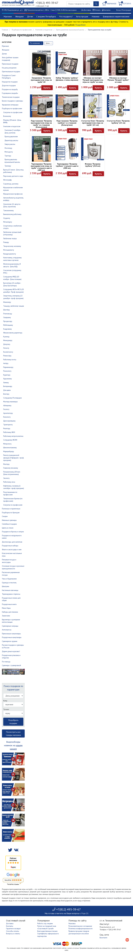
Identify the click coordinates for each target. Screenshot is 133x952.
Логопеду (8, 148)
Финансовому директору (12, 333)
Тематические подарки (10, 97)
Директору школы (11, 140)
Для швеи (7, 390)
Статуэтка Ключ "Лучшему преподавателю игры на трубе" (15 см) (92, 123)
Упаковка (71, 923)
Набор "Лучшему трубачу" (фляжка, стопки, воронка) (67, 79)
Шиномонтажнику (10, 447)
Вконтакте (103, 938)
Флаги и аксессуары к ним (11, 549)
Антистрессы (6, 630)
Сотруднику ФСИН (10, 440)
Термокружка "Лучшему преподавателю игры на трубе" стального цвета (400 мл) (41, 167)
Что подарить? (66, 16)
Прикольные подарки (10, 64)
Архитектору (8, 413)
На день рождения (9, 68)
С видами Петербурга (46, 16)
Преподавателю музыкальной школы (70, 30)
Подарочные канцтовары (11, 637)
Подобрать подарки (13, 722)
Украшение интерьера (10, 105)
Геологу (6, 409)
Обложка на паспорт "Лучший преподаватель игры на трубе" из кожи (92, 80)
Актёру (5, 363)
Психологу (7, 371)
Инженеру (7, 302)
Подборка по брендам (10, 512)
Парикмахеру (8, 367)
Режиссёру (7, 356)
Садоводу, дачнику (10, 184)
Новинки (95, 16)
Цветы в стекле (7, 528)
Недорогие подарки (10, 82)
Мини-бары (6, 608)
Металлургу (7, 222)
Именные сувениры (9, 520)
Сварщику (7, 317)
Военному (7, 116)
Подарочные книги (9, 604)
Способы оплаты (12, 931)
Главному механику (10, 468)
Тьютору (8, 156)
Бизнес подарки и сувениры (12, 101)
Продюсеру (7, 321)
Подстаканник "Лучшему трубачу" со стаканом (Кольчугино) (66, 123)
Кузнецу (6, 337)
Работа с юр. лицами (45, 923)
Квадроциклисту (9, 254)
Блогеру (6, 394)
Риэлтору (6, 428)
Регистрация (126, 10)
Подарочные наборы (10, 546)
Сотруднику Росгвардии (12, 398)
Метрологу (7, 444)
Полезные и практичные (11, 509)
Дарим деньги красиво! (11, 651)
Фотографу (7, 180)
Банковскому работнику (12, 214)
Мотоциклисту (8, 250)
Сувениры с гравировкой (11, 665)
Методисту (9, 152)
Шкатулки (5, 586)
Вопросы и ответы (13, 934)
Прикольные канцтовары (11, 634)
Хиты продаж (82, 16)
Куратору (6, 375)
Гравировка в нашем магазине (116, 16)
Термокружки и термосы (11, 594)
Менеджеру (7, 340)
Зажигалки (6, 616)
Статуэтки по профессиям (12, 112)
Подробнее (80, 24)
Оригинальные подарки (11, 71)
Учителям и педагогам (43, 30)
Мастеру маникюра (10, 402)
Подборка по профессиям (22, 30)
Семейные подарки (9, 524)
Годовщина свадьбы (10, 93)
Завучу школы (10, 144)
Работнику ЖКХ (9, 432)
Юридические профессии (13, 194)
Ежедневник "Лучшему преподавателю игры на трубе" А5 (41, 80)
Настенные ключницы (10, 590)
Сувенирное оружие (9, 641)
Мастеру (6, 464)
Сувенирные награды (10, 626)
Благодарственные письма (47, 931)
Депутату (6, 344)
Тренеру (8, 166)
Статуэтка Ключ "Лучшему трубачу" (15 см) (118, 122)
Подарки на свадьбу (10, 89)
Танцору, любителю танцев (13, 306)
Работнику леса (9, 482)
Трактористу (8, 425)
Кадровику (7, 329)
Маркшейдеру (8, 451)
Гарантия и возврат (13, 928)
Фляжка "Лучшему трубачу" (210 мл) (92, 165)
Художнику (7, 379)
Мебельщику (8, 325)
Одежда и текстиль (9, 583)
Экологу (6, 478)
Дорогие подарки (9, 85)
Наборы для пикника (10, 612)
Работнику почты (9, 360)
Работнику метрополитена (13, 436)
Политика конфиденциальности (80, 928)
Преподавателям (11, 136)
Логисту (6, 348)
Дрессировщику (9, 421)
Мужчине (8, 16)
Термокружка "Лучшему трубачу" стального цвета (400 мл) (67, 166)
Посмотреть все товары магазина (13, 733)
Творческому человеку (12, 246)
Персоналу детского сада (13, 176)
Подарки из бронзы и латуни (13, 532)
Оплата (97, 10)
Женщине (19, 16)
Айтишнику (7, 405)
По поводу (6, 662)
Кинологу (7, 417)
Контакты (107, 10)
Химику (6, 382)
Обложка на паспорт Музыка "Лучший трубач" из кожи (118, 80)
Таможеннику (8, 210)
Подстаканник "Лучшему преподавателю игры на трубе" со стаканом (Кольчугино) (41, 124)
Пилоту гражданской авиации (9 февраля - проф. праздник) (13, 457)
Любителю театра (10, 238)
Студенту (6, 218)
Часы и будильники (9, 579)
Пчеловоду (7, 314)
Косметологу (8, 352)
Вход (118, 10)
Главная (5, 30)
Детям (30, 16)
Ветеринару (7, 386)
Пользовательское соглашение (80, 926)
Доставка (87, 10)
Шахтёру (6, 310)
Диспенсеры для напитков (12, 542)
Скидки (5, 516)
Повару (6, 242)
